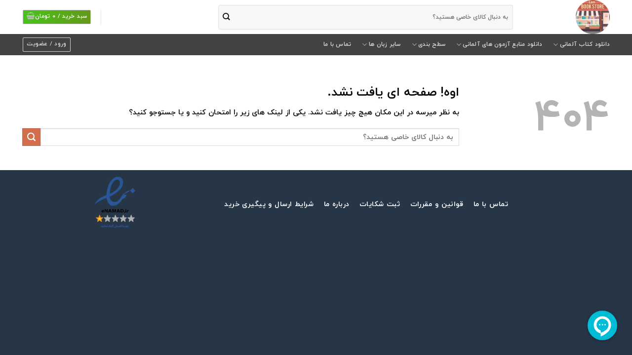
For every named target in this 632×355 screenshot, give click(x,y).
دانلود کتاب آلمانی (581, 44)
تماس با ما (337, 44)
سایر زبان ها (381, 44)
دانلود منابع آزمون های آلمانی (499, 44)
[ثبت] (227, 17)
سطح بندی (428, 44)
